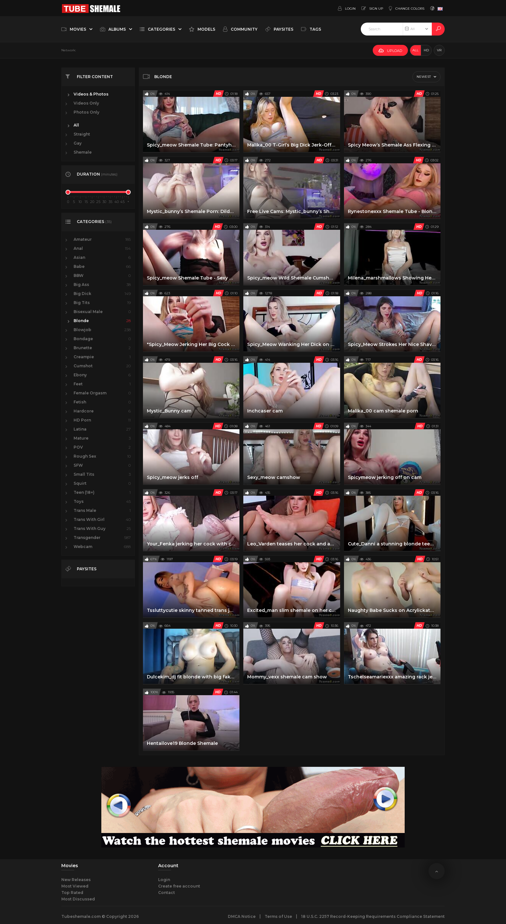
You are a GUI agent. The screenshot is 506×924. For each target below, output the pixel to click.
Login (164, 879)
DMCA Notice (242, 916)
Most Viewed (74, 886)
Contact (166, 892)
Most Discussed (78, 899)
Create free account (179, 886)
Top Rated (72, 892)
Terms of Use (278, 916)
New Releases (76, 879)
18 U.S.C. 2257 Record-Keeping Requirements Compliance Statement (373, 916)
